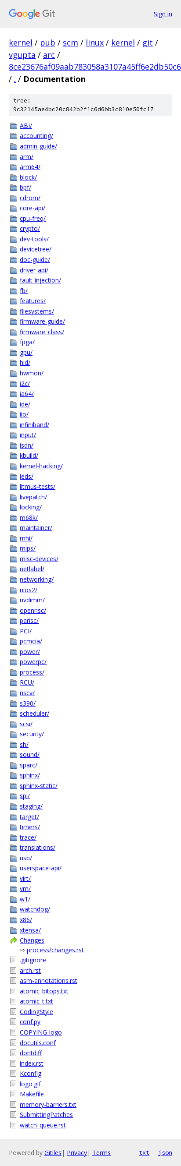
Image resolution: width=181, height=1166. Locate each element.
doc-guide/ (35, 259)
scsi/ (26, 724)
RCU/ (27, 682)
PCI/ (26, 631)
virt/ (25, 878)
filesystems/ (37, 311)
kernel (21, 42)
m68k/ (29, 517)
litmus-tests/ (37, 486)
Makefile (32, 1094)
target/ (29, 817)
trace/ (28, 837)
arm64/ (30, 167)
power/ (30, 651)
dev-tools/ (34, 239)
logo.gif (30, 1084)
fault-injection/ (40, 280)
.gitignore (33, 960)
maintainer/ (36, 527)
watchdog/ (35, 909)
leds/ (26, 476)
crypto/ (30, 228)
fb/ (24, 290)
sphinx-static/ (39, 785)
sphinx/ (30, 775)
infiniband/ (34, 424)
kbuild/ (29, 455)
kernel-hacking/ (41, 466)
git (147, 42)
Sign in (163, 14)
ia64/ (27, 393)
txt (144, 1152)
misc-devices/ (39, 559)
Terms (101, 1152)
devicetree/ (35, 249)
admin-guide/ (38, 146)
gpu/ (26, 352)
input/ (28, 435)
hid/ (25, 362)
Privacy (77, 1152)
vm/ (25, 888)
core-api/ (32, 208)
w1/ (25, 899)
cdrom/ (30, 198)
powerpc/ (33, 661)
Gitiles (53, 1152)
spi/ (25, 795)
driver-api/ (34, 270)
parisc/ (29, 620)
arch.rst (30, 970)
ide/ (25, 404)
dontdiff (31, 1053)
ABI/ (26, 125)
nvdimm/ (32, 600)
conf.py (30, 1022)
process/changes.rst (55, 950)
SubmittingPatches (46, 1114)
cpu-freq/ (33, 218)
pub (47, 42)
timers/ (30, 827)
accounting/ (36, 135)
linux (95, 42)
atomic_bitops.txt (44, 991)
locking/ (31, 507)
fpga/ (27, 342)
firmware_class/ (42, 332)
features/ (33, 301)
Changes (32, 940)
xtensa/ (30, 930)
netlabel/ (32, 569)
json (165, 1152)
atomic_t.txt (36, 1001)
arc (49, 54)
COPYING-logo (41, 1032)
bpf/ (25, 187)
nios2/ (28, 590)
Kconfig (30, 1073)
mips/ (28, 548)
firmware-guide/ (42, 321)
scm (70, 42)
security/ (32, 734)
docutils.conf (38, 1043)
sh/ (24, 744)
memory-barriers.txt (48, 1104)
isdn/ (26, 445)
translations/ (37, 847)
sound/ (30, 754)
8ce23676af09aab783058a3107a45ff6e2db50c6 (95, 66)
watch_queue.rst (43, 1125)
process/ (32, 672)
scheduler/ (34, 713)
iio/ (24, 414)
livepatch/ (33, 497)
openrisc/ (33, 610)
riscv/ (27, 693)
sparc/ (28, 765)
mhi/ (26, 538)
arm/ (26, 156)
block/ (28, 177)
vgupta (22, 54)
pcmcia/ (31, 641)
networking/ (37, 579)
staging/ (31, 806)
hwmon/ (31, 373)
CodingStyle (36, 1011)
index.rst (31, 1063)
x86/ (26, 919)
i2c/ (25, 383)
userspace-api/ (41, 868)
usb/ (26, 858)
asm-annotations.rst (48, 980)
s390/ (28, 703)
